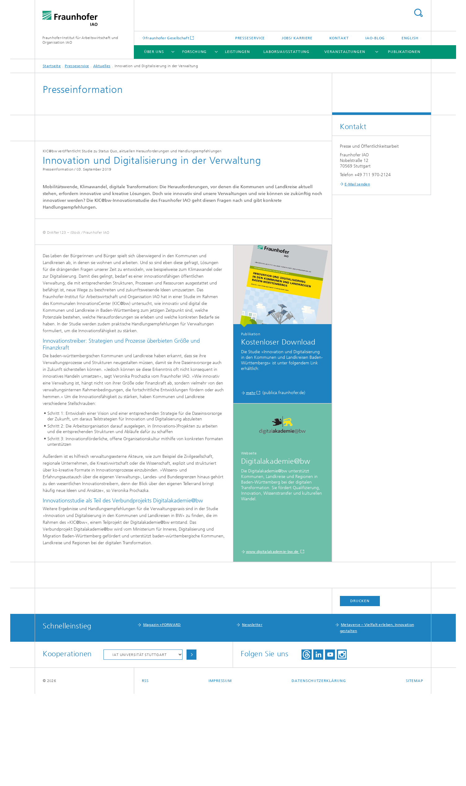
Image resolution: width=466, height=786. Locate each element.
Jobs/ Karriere (297, 38)
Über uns (154, 52)
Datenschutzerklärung (319, 773)
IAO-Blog (375, 38)
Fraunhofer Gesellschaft (167, 38)
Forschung (194, 52)
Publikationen (404, 52)
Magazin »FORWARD (162, 717)
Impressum (220, 773)
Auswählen (191, 747)
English (410, 38)
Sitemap (414, 773)
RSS (145, 773)
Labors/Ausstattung (286, 52)
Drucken (359, 693)
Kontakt (339, 38)
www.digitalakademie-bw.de (273, 644)
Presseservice (250, 38)
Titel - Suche (418, 13)
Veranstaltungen (344, 52)
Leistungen (237, 52)
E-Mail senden (357, 184)
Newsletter (252, 717)
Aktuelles (102, 66)
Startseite (52, 66)
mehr (251, 485)
